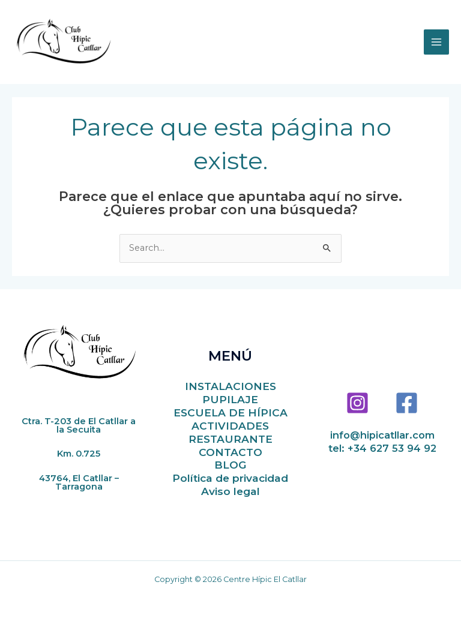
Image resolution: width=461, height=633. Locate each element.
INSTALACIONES (230, 386)
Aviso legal (230, 491)
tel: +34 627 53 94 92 (382, 448)
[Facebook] (407, 403)
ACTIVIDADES (230, 425)
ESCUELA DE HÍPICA (230, 412)
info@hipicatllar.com (382, 435)
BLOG (230, 464)
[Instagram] (357, 403)
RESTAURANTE (230, 439)
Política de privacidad (230, 478)
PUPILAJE (230, 399)
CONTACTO (230, 452)
